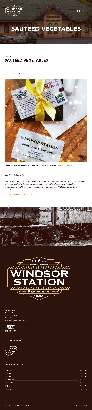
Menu (82, 10)
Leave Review (10, 194)
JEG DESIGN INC (82, 405)
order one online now (65, 165)
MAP (16, 315)
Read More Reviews (25, 194)
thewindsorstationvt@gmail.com (16, 320)
